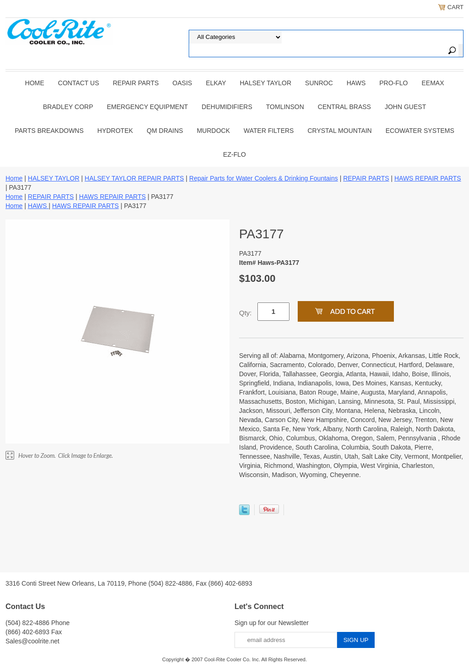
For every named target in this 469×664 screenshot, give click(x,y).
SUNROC (319, 83)
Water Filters (269, 130)
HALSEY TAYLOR (266, 83)
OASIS (182, 83)
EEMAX (432, 83)
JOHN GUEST (405, 106)
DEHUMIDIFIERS (227, 106)
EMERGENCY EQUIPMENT (147, 106)
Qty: (245, 313)
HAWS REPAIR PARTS (427, 178)
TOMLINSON (285, 106)
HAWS (356, 83)
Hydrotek (115, 130)
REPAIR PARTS (135, 83)
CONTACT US (78, 83)
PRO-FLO (393, 83)
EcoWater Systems (420, 130)
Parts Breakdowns (49, 130)
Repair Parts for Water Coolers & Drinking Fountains (263, 178)
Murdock (213, 130)
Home (34, 83)
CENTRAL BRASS (344, 106)
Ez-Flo (234, 154)
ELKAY (216, 83)
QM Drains (165, 130)
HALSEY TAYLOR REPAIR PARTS (134, 178)
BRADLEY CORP (68, 106)
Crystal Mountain (339, 130)
